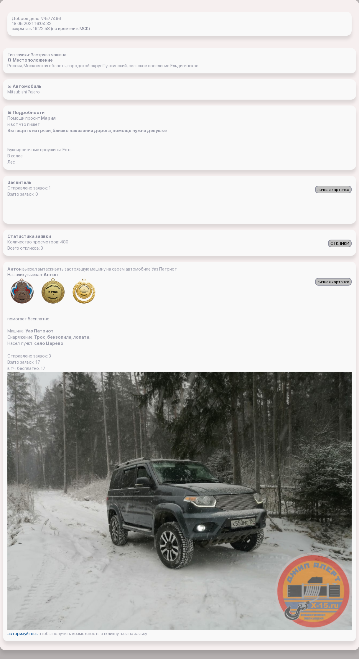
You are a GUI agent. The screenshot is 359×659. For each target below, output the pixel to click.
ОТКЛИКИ (339, 243)
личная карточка (333, 189)
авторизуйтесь (23, 633)
